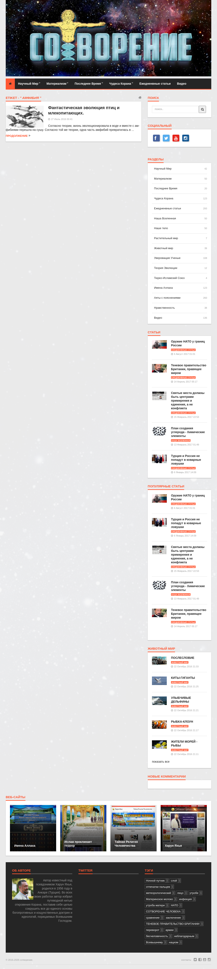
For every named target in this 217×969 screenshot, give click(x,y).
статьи (154, 332)
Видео (181, 83)
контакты (186, 960)
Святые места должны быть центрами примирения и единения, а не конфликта (187, 400)
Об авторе (21, 870)
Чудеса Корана (120, 83)
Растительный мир (166, 238)
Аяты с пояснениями (167, 297)
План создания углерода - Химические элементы (188, 432)
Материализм (57, 83)
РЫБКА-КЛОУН (182, 721)
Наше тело (161, 228)
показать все (161, 761)
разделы (156, 159)
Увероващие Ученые (167, 258)
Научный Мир (28, 83)
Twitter (85, 870)
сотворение (26, 960)
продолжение (17, 135)
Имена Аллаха (163, 287)
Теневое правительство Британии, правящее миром (188, 369)
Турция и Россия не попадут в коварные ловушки (186, 459)
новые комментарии (167, 776)
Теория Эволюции (165, 268)
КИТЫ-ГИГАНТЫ (183, 677)
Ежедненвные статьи (155, 83)
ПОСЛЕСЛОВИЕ (182, 657)
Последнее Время (88, 83)
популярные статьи (166, 486)
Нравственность (164, 307)
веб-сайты (15, 797)
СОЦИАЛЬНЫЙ (160, 125)
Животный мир (163, 248)
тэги (149, 870)
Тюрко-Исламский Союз (169, 278)
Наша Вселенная (165, 218)
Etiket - (23, 98)
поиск (153, 98)
